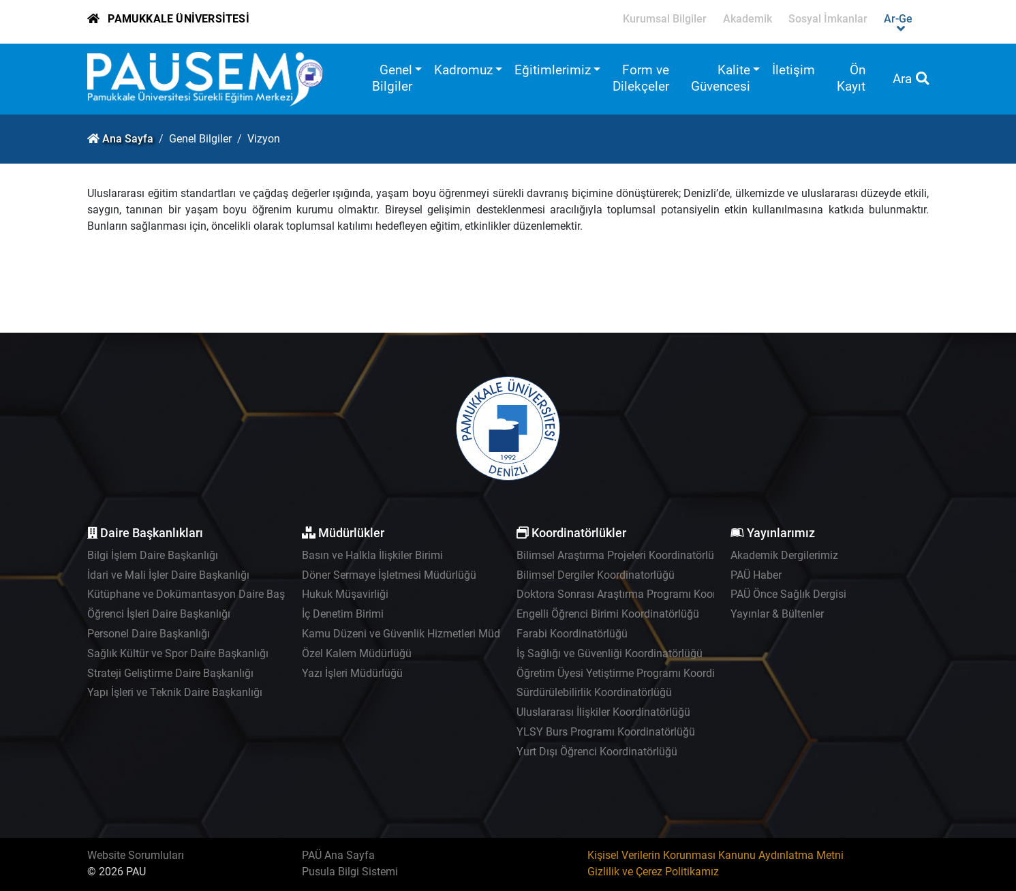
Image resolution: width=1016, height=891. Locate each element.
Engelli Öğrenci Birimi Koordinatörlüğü (608, 613)
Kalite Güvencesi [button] (720, 78)
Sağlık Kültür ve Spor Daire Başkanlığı (177, 653)
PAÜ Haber (756, 575)
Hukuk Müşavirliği (345, 594)
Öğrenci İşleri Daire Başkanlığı (158, 613)
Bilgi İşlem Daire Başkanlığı (152, 555)
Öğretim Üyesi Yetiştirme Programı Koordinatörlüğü (639, 673)
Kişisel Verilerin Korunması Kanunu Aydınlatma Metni (715, 855)
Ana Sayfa (127, 138)
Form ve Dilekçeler (641, 78)
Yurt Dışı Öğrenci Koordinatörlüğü (597, 751)
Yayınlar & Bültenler (777, 613)
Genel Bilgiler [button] (392, 78)
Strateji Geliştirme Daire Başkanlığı (170, 673)
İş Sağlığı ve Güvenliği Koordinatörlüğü (610, 653)
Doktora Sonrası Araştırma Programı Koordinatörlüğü (644, 594)
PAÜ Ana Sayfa (338, 855)
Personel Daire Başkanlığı (148, 633)
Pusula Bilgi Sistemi (350, 871)
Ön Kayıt (851, 78)
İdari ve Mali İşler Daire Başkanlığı (168, 575)
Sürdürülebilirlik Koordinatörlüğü (594, 692)
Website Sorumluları (135, 855)
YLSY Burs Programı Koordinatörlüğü (606, 731)
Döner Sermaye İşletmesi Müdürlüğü (389, 575)
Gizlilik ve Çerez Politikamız (653, 871)
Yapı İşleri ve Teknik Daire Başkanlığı (174, 692)
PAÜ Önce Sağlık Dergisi (788, 594)
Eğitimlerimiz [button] (552, 70)
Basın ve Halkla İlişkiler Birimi (372, 555)
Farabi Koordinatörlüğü (572, 633)
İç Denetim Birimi (343, 613)
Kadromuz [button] (463, 70)
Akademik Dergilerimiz (784, 555)
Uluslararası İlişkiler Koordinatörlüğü (603, 712)
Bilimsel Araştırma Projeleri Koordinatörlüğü (621, 555)
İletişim (793, 70)
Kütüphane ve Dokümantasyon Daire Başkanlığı (202, 594)
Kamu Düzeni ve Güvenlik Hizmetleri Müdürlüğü (416, 633)
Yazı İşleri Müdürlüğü (352, 673)
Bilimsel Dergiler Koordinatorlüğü (596, 575)
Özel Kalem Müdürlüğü (357, 653)
